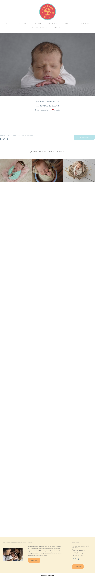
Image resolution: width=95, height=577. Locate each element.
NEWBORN (53, 24)
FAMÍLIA (68, 24)
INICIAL (9, 24)
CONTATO (58, 27)
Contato (78, 569)
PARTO (38, 24)
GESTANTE (24, 24)
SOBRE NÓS (83, 24)
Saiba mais (34, 563)
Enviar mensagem (79, 553)
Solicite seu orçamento (84, 494)
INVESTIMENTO (39, 27)
